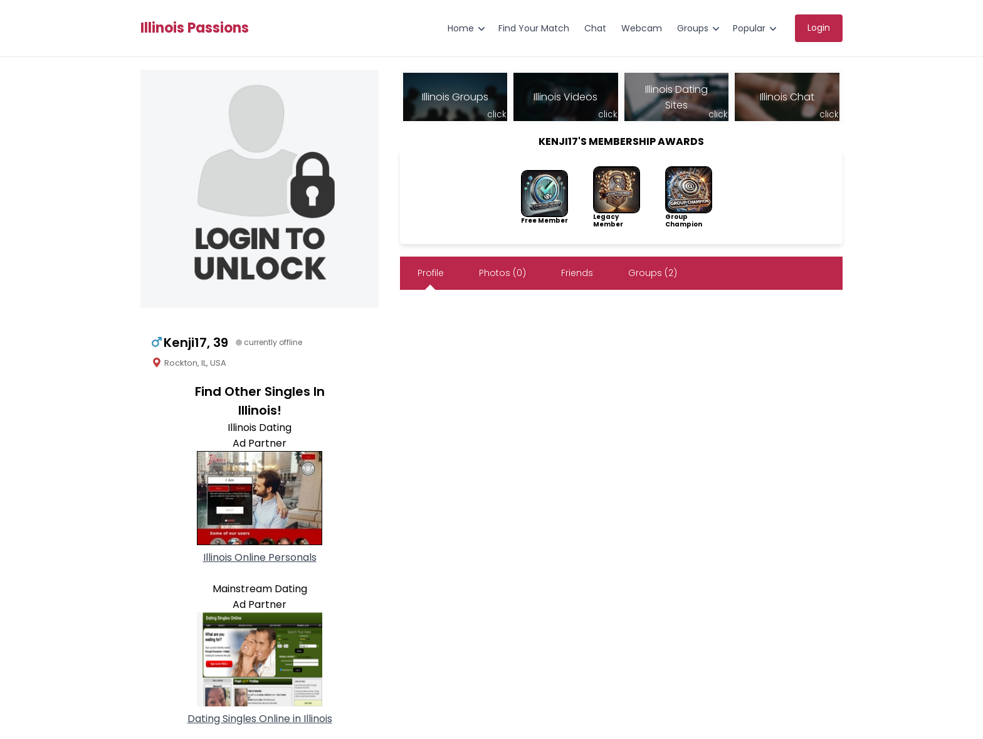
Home (461, 28)
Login (818, 27)
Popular (749, 28)
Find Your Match (533, 28)
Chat (595, 28)
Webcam (641, 28)
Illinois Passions (194, 28)
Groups (692, 28)
